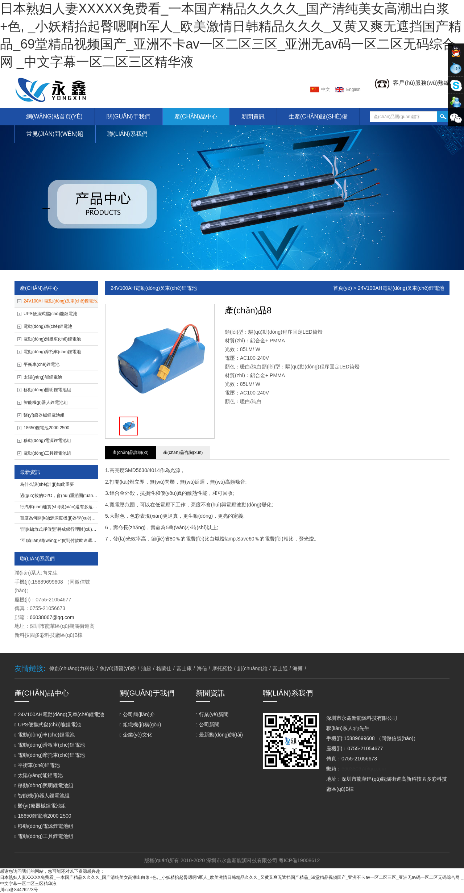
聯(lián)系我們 (127, 134)
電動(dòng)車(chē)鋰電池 (48, 326)
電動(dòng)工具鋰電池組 (47, 453)
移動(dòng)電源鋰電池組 (47, 440)
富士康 (184, 668)
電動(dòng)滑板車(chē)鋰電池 (52, 339)
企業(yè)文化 (136, 735)
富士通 (280, 668)
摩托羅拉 (222, 668)
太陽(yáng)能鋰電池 (43, 377)
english (353, 89)
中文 (325, 89)
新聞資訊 (253, 116)
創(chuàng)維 (252, 668)
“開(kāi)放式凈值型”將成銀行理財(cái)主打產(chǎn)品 (71, 529)
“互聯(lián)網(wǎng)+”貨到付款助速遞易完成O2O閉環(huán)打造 (82, 540)
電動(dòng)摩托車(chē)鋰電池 (52, 351)
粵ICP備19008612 (299, 860)
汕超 (146, 668)
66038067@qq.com (52, 617)
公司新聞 (207, 724)
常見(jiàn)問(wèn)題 (54, 134)
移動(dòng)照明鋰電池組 (47, 389)
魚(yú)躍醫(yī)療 (118, 668)
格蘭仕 (163, 668)
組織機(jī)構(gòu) (140, 724)
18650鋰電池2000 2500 (46, 427)
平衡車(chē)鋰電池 (41, 364)
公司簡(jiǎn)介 (137, 714)
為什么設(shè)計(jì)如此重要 (47, 484)
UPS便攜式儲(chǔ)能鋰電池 (50, 313)
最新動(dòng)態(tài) (219, 735)
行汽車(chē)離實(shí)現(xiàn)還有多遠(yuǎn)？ (62, 506)
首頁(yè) (342, 288)
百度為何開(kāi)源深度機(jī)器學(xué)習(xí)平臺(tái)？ (69, 518)
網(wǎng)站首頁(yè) (54, 116)
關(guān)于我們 (128, 116)
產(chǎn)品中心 (196, 116)
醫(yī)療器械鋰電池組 (44, 415)
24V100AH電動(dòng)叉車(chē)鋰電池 (61, 301)
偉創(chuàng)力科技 (72, 668)
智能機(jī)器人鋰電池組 (46, 402)
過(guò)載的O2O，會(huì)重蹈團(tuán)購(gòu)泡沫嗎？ (73, 495)
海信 (202, 668)
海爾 (298, 668)
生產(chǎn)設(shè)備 (318, 116)
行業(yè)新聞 (212, 714)
